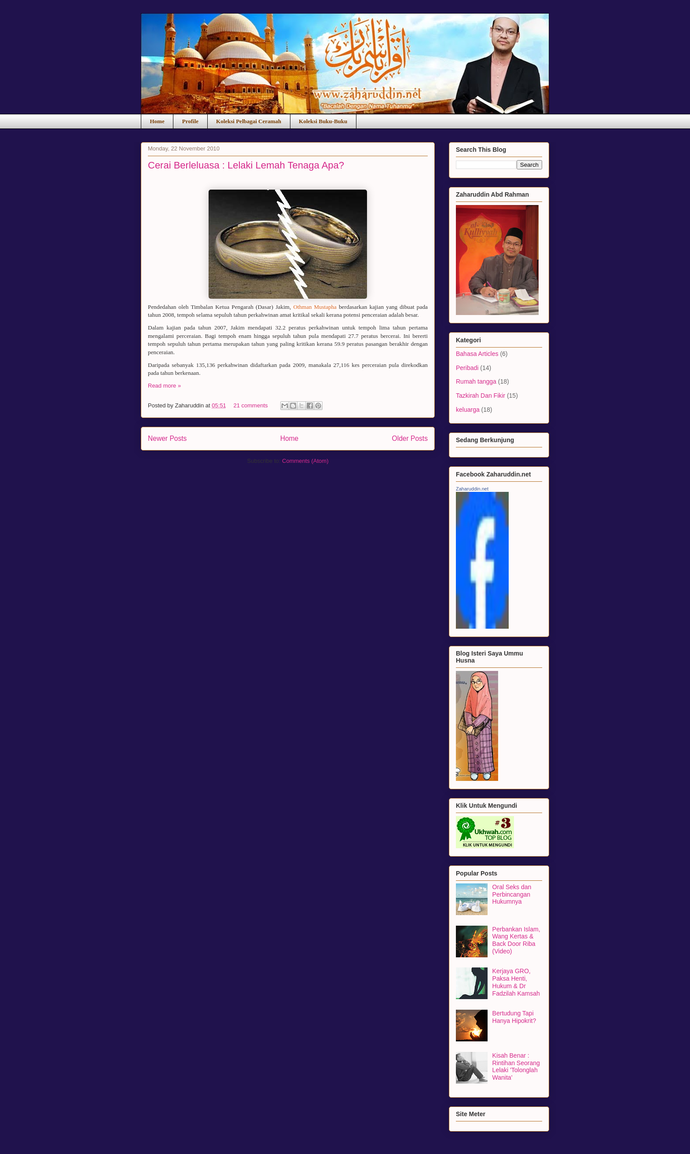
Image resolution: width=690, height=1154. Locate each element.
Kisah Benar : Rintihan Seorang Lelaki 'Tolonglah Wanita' (516, 1066)
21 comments (250, 405)
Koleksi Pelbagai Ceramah (248, 121)
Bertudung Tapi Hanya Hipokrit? (514, 1017)
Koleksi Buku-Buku (323, 121)
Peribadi (467, 367)
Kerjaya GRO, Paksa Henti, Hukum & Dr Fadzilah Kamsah (516, 981)
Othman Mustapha (315, 307)
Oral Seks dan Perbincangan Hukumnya (512, 894)
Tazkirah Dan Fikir (480, 395)
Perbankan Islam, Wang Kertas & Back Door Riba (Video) (516, 940)
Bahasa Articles (477, 353)
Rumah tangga (476, 381)
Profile (190, 121)
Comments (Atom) (305, 461)
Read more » (164, 385)
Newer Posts (167, 438)
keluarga (468, 409)
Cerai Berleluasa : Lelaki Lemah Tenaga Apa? (246, 165)
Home (157, 121)
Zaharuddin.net (472, 488)
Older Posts (410, 438)
